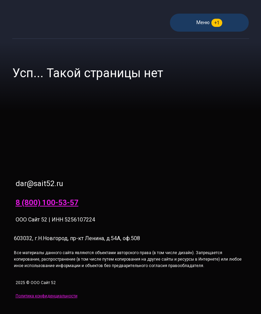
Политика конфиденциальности (46, 296)
